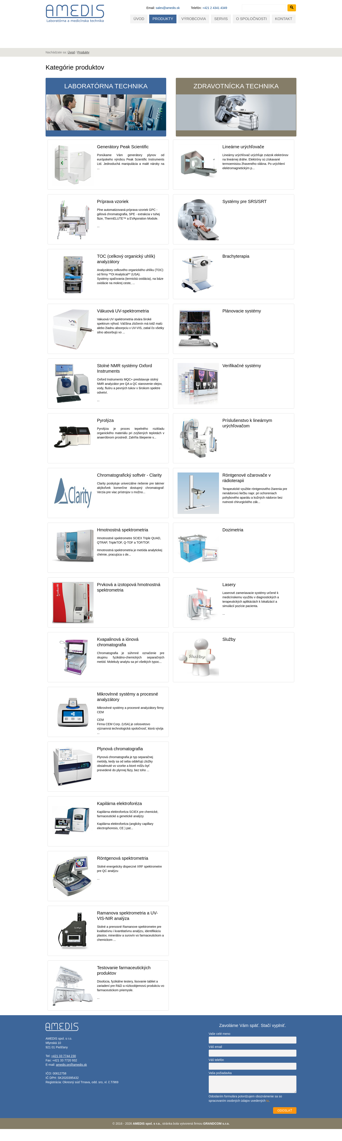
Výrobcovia (193, 19)
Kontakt (283, 19)
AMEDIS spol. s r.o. (147, 1135)
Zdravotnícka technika (236, 107)
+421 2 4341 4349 (214, 8)
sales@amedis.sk (168, 8)
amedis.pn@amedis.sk (71, 1076)
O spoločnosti (251, 19)
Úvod (138, 19)
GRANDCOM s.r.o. (216, 1135)
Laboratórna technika (106, 107)
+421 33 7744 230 (63, 1068)
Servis (221, 19)
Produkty (162, 19)
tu (267, 1112)
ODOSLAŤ (284, 1122)
